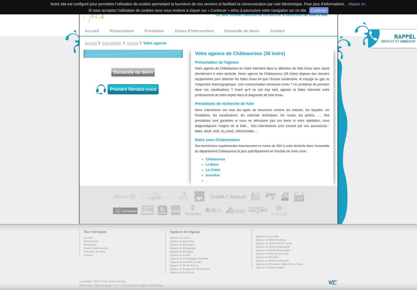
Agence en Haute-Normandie (273, 250)
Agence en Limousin (182, 272)
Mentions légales (103, 285)
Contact (277, 30)
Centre (132, 43)
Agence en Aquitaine (182, 241)
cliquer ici (356, 4)
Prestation (154, 30)
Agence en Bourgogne (183, 248)
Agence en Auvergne (182, 244)
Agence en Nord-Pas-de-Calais (274, 243)
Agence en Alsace (180, 237)
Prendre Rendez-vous (133, 89)
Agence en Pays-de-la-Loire (272, 253)
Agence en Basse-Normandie (273, 246)
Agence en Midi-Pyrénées (271, 239)
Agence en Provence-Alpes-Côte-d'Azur (279, 264)
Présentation (122, 30)
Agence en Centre (180, 254)
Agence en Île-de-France (184, 265)
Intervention (112, 43)
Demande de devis (242, 30)
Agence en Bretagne (181, 251)
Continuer (319, 10)
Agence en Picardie (267, 257)
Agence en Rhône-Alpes (270, 267)
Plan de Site (86, 285)
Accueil (92, 30)
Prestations (90, 244)
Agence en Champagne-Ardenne (189, 258)
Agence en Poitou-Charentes (272, 260)
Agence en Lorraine (267, 236)
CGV (117, 285)
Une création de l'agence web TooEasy (142, 285)
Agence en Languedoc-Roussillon (189, 268)
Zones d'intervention (194, 30)
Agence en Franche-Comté (185, 261)
